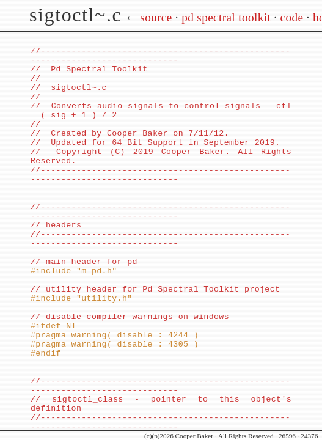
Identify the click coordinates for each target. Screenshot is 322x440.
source (156, 17)
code (292, 17)
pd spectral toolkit (226, 17)
